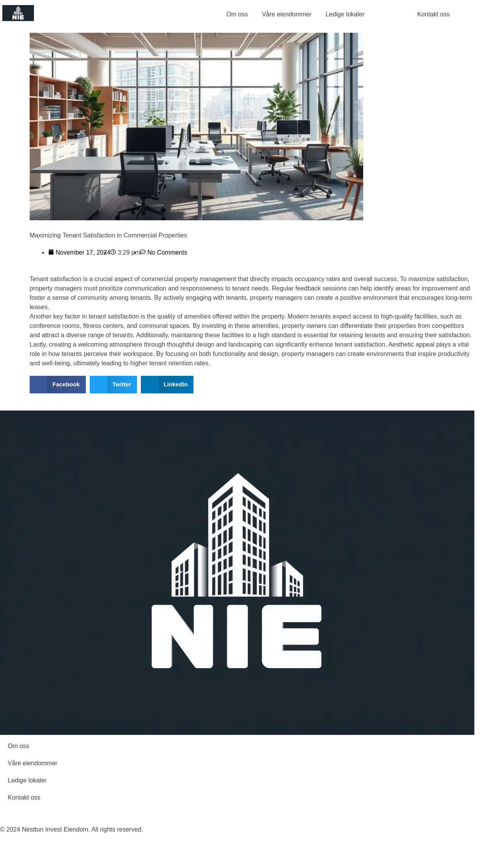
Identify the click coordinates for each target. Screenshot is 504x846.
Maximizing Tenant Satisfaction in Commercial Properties (108, 235)
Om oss (237, 14)
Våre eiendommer (286, 14)
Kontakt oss (24, 797)
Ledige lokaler (345, 14)
